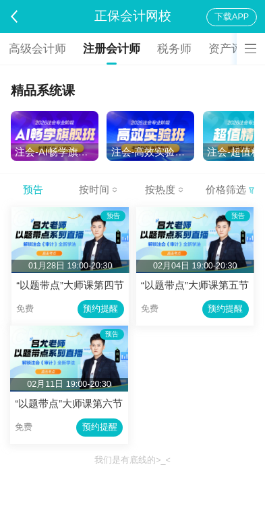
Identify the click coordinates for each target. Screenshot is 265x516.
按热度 (164, 189)
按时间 (98, 189)
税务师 (174, 48)
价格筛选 (230, 189)
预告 (33, 189)
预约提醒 (100, 309)
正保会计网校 (132, 16)
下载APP (231, 17)
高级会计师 (37, 48)
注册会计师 (111, 48)
